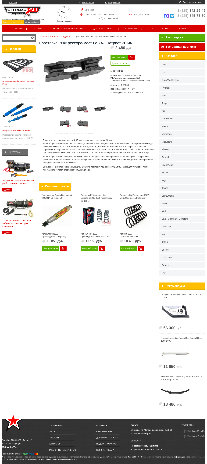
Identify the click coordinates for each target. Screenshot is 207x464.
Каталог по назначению (12, 22)
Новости (15, 48)
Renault (165, 157)
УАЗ (164, 211)
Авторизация (114, 2)
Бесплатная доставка (178, 46)
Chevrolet (166, 226)
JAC (164, 234)
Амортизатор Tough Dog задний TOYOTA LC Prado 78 (57, 196)
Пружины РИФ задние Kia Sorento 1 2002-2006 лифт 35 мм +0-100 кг (96, 198)
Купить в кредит (120, 63)
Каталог (171, 55)
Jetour (165, 242)
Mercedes (166, 134)
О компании (56, 425)
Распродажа (172, 37)
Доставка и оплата (103, 29)
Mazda (165, 126)
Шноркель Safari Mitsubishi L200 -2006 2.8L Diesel (181, 296)
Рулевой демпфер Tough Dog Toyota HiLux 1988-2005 (181, 339)
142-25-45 (191, 11)
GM (163, 72)
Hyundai (166, 88)
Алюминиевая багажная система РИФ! (18, 82)
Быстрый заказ (119, 57)
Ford (164, 64)
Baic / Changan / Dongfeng (175, 219)
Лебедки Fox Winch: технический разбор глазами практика (18, 182)
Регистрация (88, 2)
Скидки (166, 29)
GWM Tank (167, 257)
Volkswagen (168, 196)
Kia (163, 111)
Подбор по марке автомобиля (68, 29)
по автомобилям (32, 22)
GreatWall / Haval (170, 80)
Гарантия (101, 425)
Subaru (165, 265)
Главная (17, 29)
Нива (164, 203)
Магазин (13, 2)
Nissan (165, 149)
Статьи (149, 29)
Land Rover (167, 118)
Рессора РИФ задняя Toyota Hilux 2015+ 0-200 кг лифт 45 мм (181, 378)
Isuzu (164, 95)
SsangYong (167, 165)
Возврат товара (105, 450)
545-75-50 (191, 16)
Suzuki (165, 172)
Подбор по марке (106, 444)
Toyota (165, 188)
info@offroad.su (142, 14)
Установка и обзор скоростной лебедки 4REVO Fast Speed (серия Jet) (16, 223)
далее (7, 190)
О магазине (37, 29)
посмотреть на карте (140, 433)
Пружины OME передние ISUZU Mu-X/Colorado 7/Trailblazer (135, 196)
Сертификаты (130, 29)
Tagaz (165, 180)
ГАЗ (164, 273)
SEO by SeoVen (9, 447)
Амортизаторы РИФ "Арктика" (16, 130)
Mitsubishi (167, 142)
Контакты (184, 29)
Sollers (165, 250)
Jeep (164, 103)
